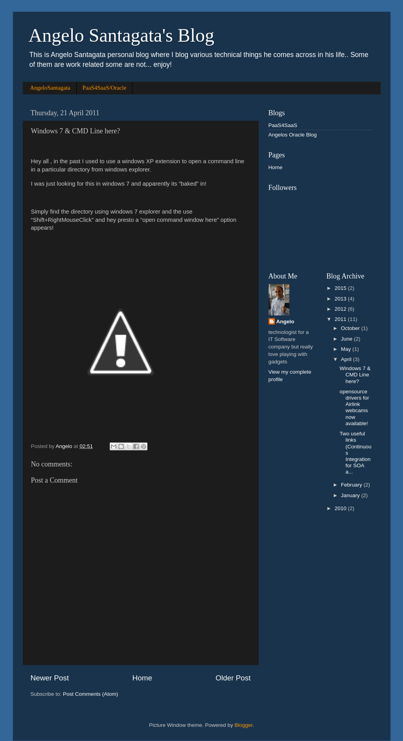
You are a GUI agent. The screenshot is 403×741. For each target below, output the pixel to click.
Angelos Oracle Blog (293, 135)
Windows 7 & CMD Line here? (355, 374)
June (347, 339)
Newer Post (50, 678)
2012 (341, 309)
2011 (341, 319)
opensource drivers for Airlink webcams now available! (354, 407)
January (351, 495)
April (347, 359)
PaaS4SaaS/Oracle (105, 88)
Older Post (232, 678)
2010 (341, 508)
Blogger (244, 725)
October (351, 328)
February (352, 485)
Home (142, 678)
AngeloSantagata (50, 88)
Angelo (285, 321)
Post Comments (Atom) (90, 694)
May (346, 349)
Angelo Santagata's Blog (122, 35)
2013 (341, 299)
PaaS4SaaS (283, 125)
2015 (341, 288)
